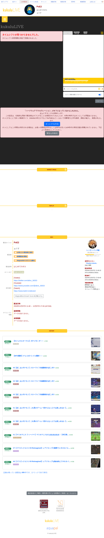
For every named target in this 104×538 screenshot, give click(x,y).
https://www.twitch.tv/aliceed (25, 291)
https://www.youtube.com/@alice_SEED (29, 286)
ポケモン (15, 370)
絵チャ (14, 2)
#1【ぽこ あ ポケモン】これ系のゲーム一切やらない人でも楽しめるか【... (40, 408)
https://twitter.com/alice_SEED (25, 280)
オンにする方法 (52, 124)
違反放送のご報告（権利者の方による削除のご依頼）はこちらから (52, 493)
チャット (44, 2)
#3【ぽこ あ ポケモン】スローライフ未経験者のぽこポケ (34, 394)
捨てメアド (4, 2)
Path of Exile (19, 272)
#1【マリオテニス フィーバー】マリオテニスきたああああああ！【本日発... (41, 435)
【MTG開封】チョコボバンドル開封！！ (28, 356)
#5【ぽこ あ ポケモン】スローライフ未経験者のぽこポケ (34, 368)
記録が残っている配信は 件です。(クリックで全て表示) (25, 472)
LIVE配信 (24, 2)
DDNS (73, 2)
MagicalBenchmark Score (29, 296)
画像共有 (53, 2)
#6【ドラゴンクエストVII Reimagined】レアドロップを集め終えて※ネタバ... (41, 461)
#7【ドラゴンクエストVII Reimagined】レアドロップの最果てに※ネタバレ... (41, 448)
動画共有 (63, 2)
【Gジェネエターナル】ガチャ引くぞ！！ (28, 341)
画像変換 (83, 2)
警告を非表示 (52, 133)
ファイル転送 (34, 2)
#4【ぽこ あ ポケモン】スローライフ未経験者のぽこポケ (34, 381)
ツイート (99, 101)
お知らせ (92, 2)
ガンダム (15, 344)
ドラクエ (15, 451)
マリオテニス (17, 437)
